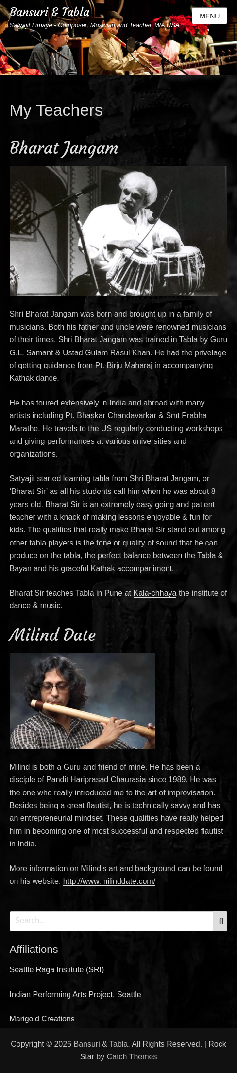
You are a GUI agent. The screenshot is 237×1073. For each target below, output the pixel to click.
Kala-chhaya (155, 593)
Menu (210, 16)
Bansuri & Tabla (49, 12)
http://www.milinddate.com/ (109, 881)
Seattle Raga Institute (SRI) (57, 970)
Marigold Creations (42, 1019)
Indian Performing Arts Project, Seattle (75, 994)
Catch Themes (132, 1057)
